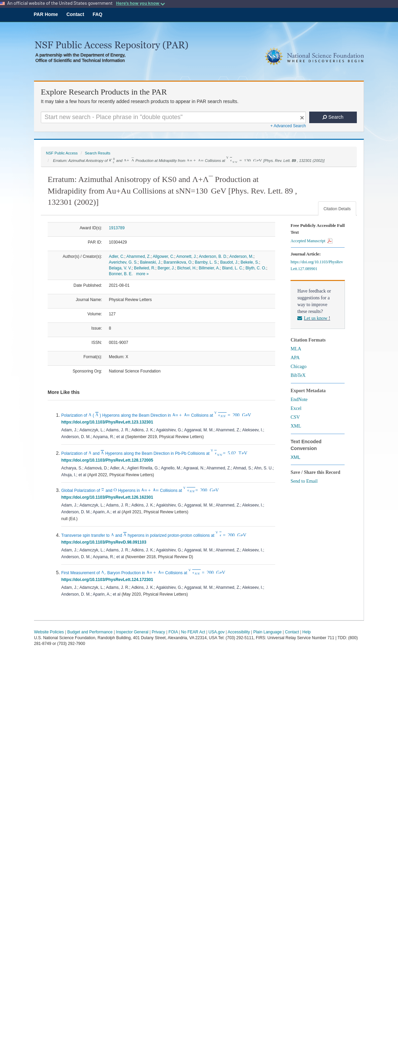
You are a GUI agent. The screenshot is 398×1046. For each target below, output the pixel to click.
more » (142, 273)
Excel (296, 408)
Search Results (97, 153)
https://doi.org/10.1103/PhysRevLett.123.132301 (108, 422)
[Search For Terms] (173, 117)
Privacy (158, 632)
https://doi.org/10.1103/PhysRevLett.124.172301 (108, 579)
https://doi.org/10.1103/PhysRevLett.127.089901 (317, 265)
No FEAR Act (193, 632)
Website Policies (49, 632)
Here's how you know (140, 3)
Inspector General (132, 632)
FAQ (97, 14)
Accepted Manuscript (312, 240)
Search (332, 117)
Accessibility (239, 632)
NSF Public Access (62, 153)
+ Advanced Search (288, 125)
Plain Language (267, 632)
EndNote (299, 399)
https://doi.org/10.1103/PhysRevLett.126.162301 (108, 497)
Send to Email (304, 481)
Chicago (298, 366)
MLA (296, 348)
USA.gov (217, 632)
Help (306, 632)
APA (295, 357)
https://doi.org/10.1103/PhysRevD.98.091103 (105, 542)
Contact (75, 14)
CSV (295, 417)
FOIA (173, 632)
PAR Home (46, 14)
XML (296, 426)
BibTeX (298, 375)
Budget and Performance (90, 632)
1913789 (117, 228)
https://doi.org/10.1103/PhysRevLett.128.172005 (108, 460)
